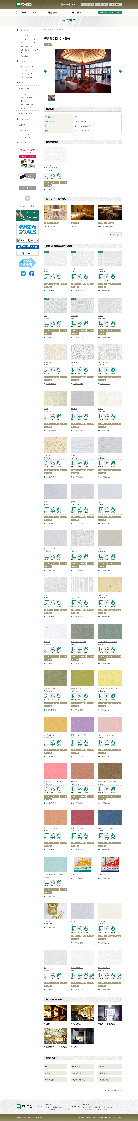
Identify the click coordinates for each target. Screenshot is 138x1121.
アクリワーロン (24, 30)
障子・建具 (50, 1080)
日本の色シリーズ (26, 97)
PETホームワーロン (27, 137)
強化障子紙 (22, 125)
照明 (48, 1066)
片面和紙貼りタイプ (27, 46)
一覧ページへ (115, 235)
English (65, 4)
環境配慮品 (24, 56)
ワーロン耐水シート (25, 119)
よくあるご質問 (87, 4)
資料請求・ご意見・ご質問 (110, 12)
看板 (48, 1073)
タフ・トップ (25, 130)
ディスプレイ (105, 1066)
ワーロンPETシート (25, 113)
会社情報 (115, 4)
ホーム (45, 29)
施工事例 (76, 12)
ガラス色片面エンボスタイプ (29, 51)
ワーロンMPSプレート (26, 83)
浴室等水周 (77, 1073)
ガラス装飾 (105, 1080)
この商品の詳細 (51, 189)
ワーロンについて (28, 12)
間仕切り (77, 1066)
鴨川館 (62, 29)
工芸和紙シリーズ (26, 74)
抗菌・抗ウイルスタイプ (28, 77)
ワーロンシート (24, 88)
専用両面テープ (26, 108)
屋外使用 (104, 1073)
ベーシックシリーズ (27, 36)
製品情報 (52, 12)
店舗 (57, 29)
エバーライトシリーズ (28, 43)
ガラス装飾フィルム (80, 1080)
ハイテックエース (26, 134)
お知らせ (101, 4)
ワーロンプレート (25, 61)
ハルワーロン (23, 143)
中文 (75, 4)
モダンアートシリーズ (28, 39)
